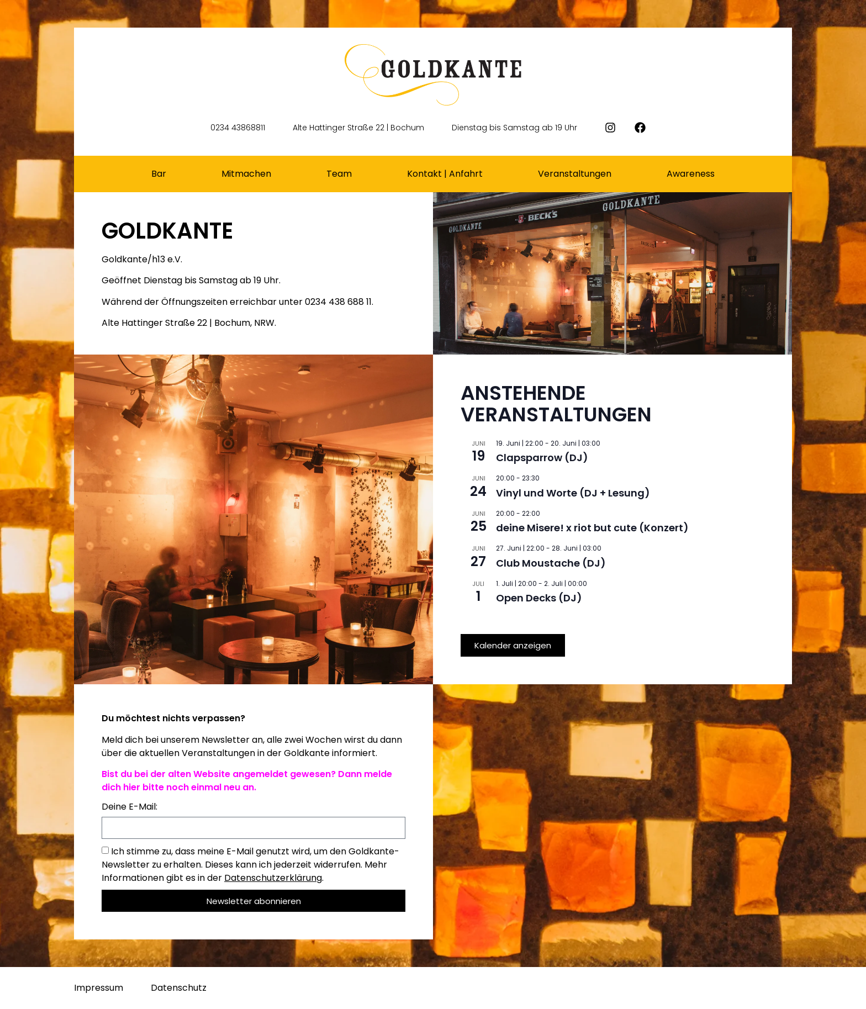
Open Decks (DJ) (539, 598)
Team (339, 173)
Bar (158, 173)
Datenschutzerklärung (273, 877)
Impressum (98, 987)
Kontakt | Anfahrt (445, 173)
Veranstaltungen (574, 173)
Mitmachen (246, 173)
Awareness (691, 173)
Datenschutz (179, 987)
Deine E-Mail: (129, 807)
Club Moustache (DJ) (551, 563)
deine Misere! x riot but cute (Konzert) (592, 528)
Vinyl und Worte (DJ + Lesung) (573, 493)
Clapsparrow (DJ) (542, 457)
